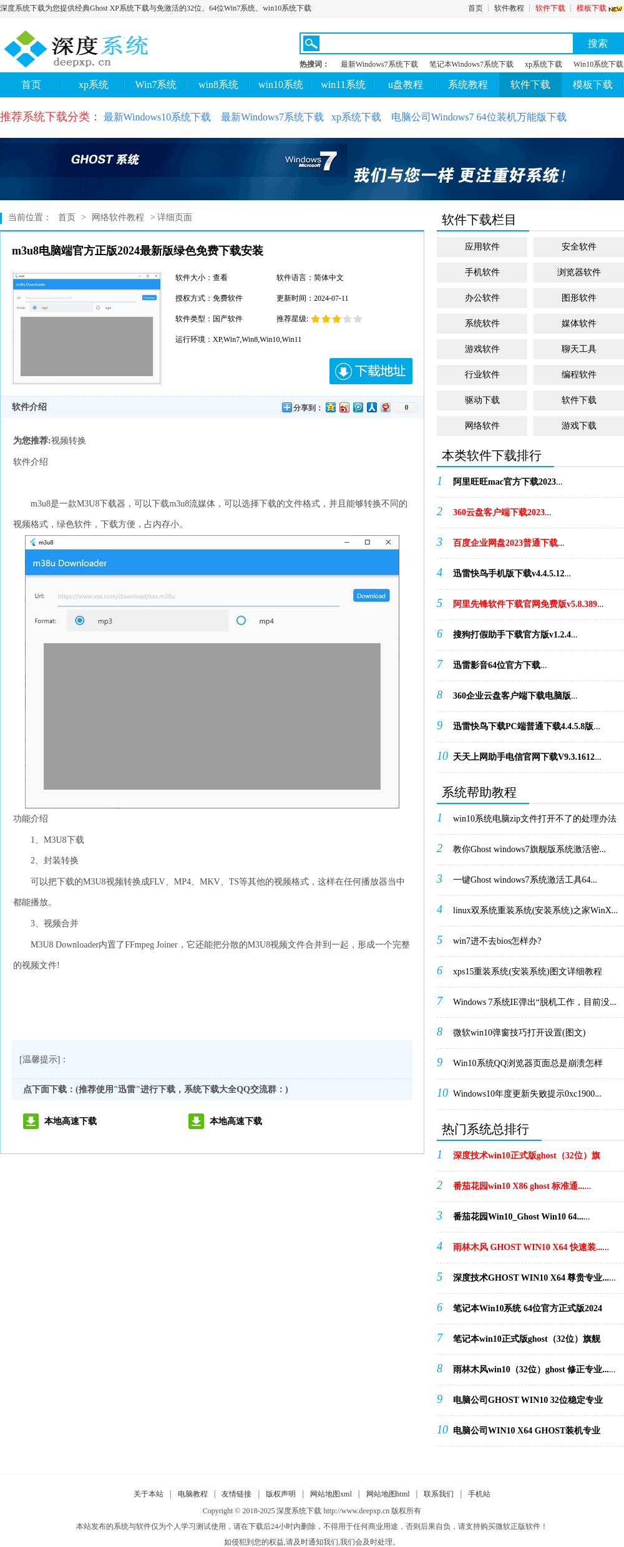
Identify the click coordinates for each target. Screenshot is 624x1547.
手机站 (479, 1494)
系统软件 (482, 323)
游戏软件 (482, 349)
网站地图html (388, 1494)
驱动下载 (482, 400)
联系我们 (439, 1494)
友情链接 (236, 1494)
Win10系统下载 (598, 64)
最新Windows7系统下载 (379, 64)
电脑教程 (193, 1494)
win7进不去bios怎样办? (497, 941)
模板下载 (600, 8)
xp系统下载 (543, 64)
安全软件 (579, 246)
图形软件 (579, 298)
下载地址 (370, 371)
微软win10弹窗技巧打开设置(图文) (519, 1032)
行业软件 (482, 374)
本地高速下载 (70, 1121)
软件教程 (509, 8)
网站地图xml (331, 1494)
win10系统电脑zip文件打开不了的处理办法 (535, 818)
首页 (475, 8)
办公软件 (482, 298)
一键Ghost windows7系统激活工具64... (525, 880)
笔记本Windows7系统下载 (471, 64)
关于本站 (148, 1494)
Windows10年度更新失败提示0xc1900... (527, 1093)
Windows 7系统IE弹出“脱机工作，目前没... (535, 1002)
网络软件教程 (118, 217)
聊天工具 (579, 349)
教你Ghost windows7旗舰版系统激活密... (529, 849)
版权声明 (281, 1494)
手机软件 (482, 272)
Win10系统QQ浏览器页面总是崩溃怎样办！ (528, 1067)
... (507, 482)
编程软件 (579, 374)
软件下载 (550, 8)
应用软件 (482, 246)
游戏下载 (579, 425)
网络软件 (482, 425)
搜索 (598, 43)
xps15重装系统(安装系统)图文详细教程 (527, 971)
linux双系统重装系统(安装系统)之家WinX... (535, 910)
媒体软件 (579, 323)
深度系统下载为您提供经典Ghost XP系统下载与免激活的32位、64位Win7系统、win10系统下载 (155, 8)
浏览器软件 (579, 272)
